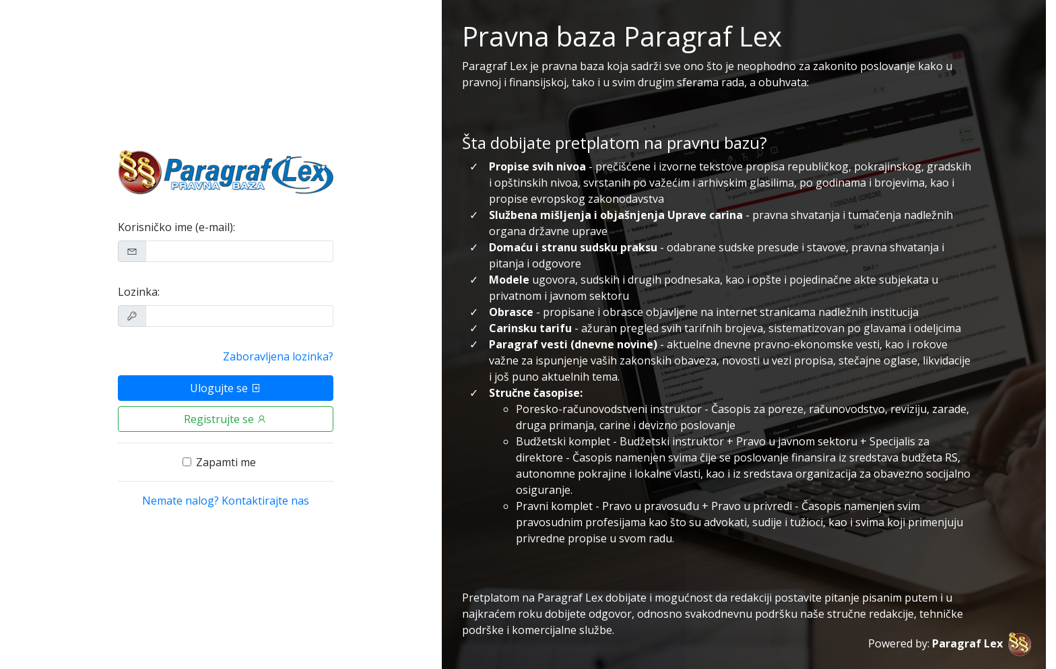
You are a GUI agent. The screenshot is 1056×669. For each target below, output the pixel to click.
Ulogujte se (225, 388)
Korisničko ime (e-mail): (176, 227)
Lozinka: (139, 291)
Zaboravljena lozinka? (278, 356)
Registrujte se (225, 419)
